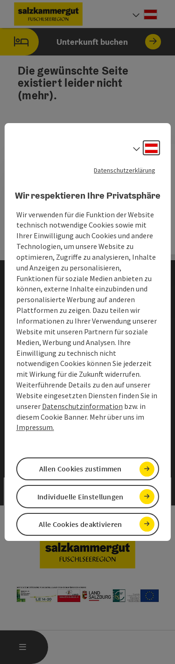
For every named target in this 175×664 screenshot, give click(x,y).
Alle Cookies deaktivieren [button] (80, 524)
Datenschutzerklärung (124, 170)
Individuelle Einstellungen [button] (80, 496)
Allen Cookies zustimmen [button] (80, 468)
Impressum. (35, 427)
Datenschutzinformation (82, 406)
